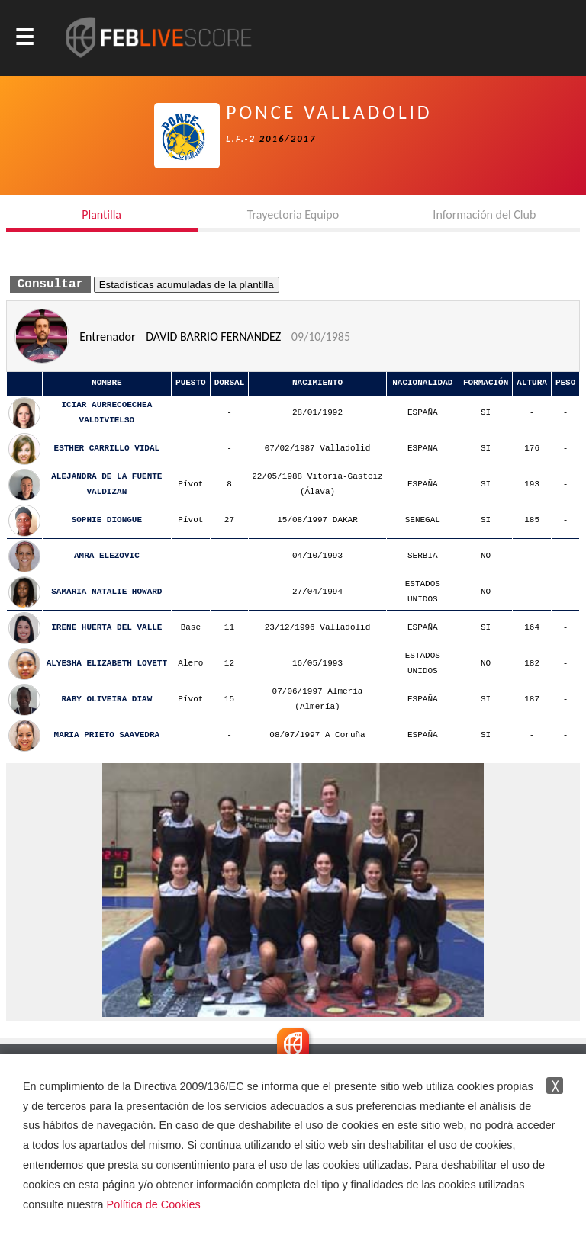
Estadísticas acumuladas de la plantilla (186, 284)
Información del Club (484, 214)
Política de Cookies (154, 1204)
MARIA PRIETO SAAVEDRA (107, 735)
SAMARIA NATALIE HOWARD (106, 592)
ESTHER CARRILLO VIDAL (107, 448)
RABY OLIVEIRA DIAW (106, 699)
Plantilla (101, 214)
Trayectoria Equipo (293, 214)
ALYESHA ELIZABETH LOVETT (107, 663)
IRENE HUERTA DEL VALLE (106, 627)
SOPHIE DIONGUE (107, 520)
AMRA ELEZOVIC (107, 556)
